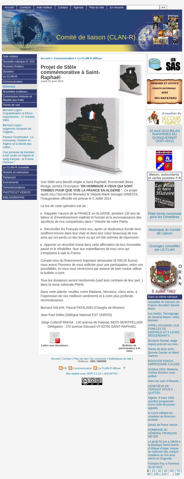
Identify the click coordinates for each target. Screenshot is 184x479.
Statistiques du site (120, 358)
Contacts (25, 7)
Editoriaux (9, 86)
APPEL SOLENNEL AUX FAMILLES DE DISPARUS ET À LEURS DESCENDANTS (164, 330)
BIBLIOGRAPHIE (14, 197)
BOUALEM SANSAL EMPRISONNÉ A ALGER (164, 362)
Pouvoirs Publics (13, 66)
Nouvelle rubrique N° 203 (18, 61)
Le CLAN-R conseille (16, 167)
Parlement (9, 177)
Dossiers (8, 71)
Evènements (10, 182)
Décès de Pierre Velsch (162, 425)
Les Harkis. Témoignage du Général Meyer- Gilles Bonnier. (163, 317)
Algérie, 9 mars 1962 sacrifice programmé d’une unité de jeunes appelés (161, 403)
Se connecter (98, 358)
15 (153, 471)
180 (177, 474)
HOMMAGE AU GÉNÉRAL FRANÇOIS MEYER (162, 433)
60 (172, 471)
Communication (64, 58)
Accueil (45, 58)
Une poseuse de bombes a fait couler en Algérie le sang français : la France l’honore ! (18, 157)
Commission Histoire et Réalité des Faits (17, 98)
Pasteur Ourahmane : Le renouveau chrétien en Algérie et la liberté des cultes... (18, 142)
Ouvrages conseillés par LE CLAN (164, 247)
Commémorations (14, 187)
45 (165, 471)
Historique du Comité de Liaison (164, 231)
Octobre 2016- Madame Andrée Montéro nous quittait (163, 373)
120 (164, 474)
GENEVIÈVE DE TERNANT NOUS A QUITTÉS (160, 390)
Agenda (78, 7)
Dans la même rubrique (162, 297)
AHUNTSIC (111, 373)
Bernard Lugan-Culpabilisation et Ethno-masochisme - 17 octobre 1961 (19, 115)
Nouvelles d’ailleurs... (16, 91)
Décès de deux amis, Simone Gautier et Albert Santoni (163, 352)
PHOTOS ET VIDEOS (17, 192)
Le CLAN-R (10, 76)
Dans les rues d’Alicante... (164, 381)
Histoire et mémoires (16, 172)
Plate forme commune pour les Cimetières (164, 215)
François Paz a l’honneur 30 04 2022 (163, 465)
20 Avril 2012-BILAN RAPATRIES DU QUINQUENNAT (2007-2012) (164, 136)
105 (156, 474)
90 (149, 474)
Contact (63, 7)
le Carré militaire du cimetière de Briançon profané (161, 416)
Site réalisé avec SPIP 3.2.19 (83, 373)
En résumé (116, 7)
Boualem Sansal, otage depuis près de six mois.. (163, 342)
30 (159, 471)
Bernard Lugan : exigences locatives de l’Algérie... (17, 129)
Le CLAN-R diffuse (90, 58)
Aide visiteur (44, 7)
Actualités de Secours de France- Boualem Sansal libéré (163, 305)
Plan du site (96, 7)
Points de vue (11, 105)
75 (178, 471)
